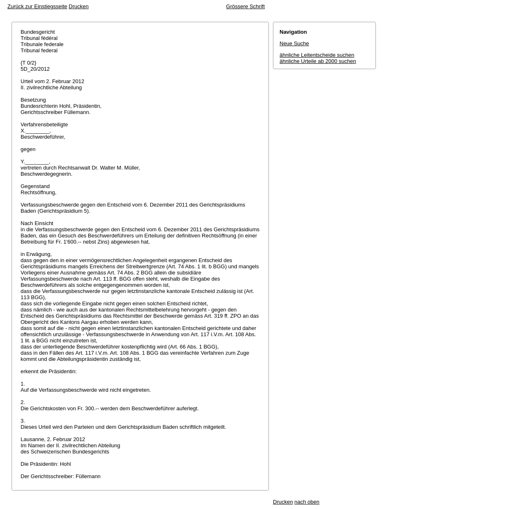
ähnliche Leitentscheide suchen (317, 55)
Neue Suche (294, 43)
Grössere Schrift (245, 6)
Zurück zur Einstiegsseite (37, 6)
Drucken (79, 6)
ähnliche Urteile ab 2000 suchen (318, 61)
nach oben (306, 502)
